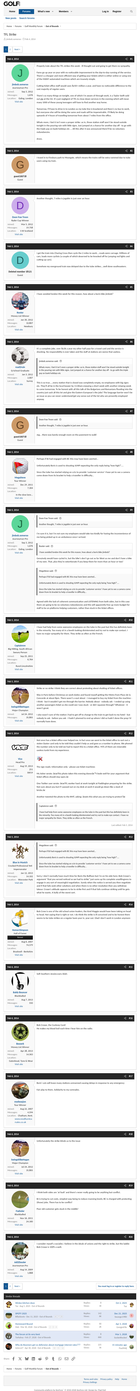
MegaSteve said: (46, 571)
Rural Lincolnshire (24, 666)
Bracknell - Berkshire (23, 951)
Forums (26, 11)
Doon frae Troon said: (48, 419)
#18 (131, 1134)
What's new (44, 11)
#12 (131, 733)
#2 (131, 150)
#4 (131, 246)
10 (54, 1348)
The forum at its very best (27, 1334)
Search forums (27, 18)
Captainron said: (46, 806)
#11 (131, 681)
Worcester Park (25, 879)
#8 (131, 452)
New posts (10, 18)
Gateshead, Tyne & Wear (21, 1061)
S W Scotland (26, 230)
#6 (131, 341)
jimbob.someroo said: (48, 361)
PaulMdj (123, 1348)
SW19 (30, 772)
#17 (131, 1076)
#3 (131, 191)
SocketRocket (120, 1337)
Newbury (28, 326)
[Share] (126, 59)
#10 (131, 620)
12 (62, 1348)
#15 (131, 967)
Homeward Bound (24, 1323)
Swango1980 (121, 1316)
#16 (131, 1018)
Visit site (19, 101)
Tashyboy (19, 1337)
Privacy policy (106, 1379)
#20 (131, 1237)
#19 (131, 1185)
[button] (52, 11)
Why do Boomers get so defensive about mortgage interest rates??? (47, 1344)
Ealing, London (26, 98)
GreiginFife (121, 1327)
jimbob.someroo (13, 39)
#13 (131, 837)
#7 (131, 411)
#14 (131, 904)
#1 (131, 59)
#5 (131, 287)
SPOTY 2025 (21, 1313)
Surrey (30, 381)
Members (64, 11)
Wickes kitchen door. (25, 1303)
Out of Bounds (38, 1306)
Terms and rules (91, 1379)
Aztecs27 (19, 1348)
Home (12, 11)
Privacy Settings (90, 1382)
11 (58, 1348)
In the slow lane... (24, 494)
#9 (131, 510)
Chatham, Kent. (25, 1115)
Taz (16, 1306)
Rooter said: (44, 546)
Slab (17, 1327)
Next (16, 49)
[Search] (131, 11)
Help (117, 1379)
